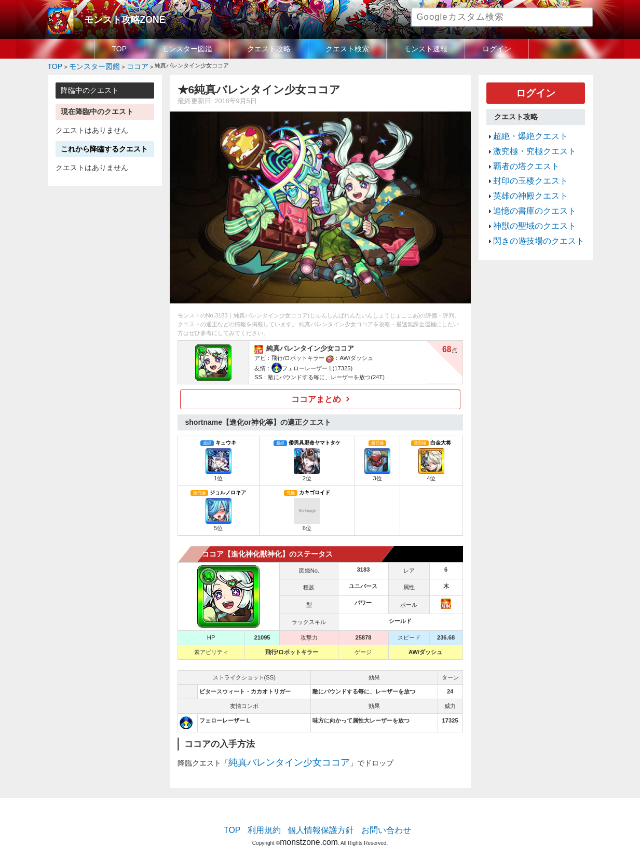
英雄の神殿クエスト (523, 179)
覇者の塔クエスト (520, 154)
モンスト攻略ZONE (116, 18)
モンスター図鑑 (186, 49)
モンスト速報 (425, 49)
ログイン (496, 49)
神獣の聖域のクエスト (527, 203)
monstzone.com (308, 831)
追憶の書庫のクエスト (527, 191)
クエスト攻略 (269, 49)
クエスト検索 (347, 49)
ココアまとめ (316, 396)
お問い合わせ (375, 822)
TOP (119, 49)
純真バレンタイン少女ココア (275, 757)
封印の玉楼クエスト (523, 167)
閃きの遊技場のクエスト (530, 216)
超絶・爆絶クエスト (523, 129)
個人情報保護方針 (321, 822)
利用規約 (273, 822)
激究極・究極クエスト (527, 142)
